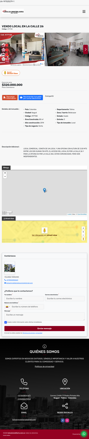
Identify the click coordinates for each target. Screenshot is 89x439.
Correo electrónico (52, 294)
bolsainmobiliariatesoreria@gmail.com (19, 283)
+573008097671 (24, 396)
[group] (22, 49)
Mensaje (7, 311)
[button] (40, 63)
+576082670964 (24, 399)
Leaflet (69, 214)
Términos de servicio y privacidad (32, 333)
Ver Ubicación (38, 235)
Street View (11, 73)
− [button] (5, 176)
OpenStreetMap (82, 214)
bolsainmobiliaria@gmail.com (24, 420)
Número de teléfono (11, 303)
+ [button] (5, 173)
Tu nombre (8, 294)
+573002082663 (12, 280)
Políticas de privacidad (44, 366)
